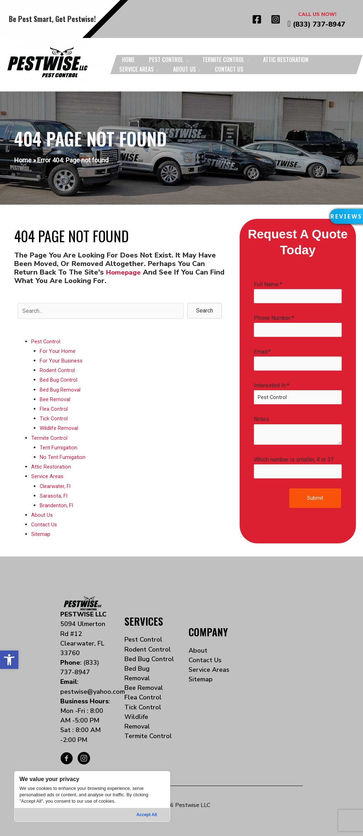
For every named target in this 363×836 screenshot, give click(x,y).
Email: (298, 360)
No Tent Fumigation (64, 457)
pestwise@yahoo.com (92, 691)
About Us (42, 514)
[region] (92, 796)
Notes (298, 432)
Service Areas (48, 476)
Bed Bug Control (60, 379)
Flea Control (54, 408)
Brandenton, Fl (57, 505)
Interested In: (298, 394)
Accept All (146, 814)
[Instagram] (275, 19)
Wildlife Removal (61, 428)
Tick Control (54, 418)
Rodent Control (58, 370)
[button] (9, 659)
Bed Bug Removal (62, 389)
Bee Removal (56, 399)
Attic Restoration (52, 466)
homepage (124, 272)
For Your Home (58, 351)
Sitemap (41, 534)
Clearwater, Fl (56, 486)
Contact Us (44, 524)
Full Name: (298, 292)
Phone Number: (298, 326)
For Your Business (62, 360)
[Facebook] (257, 19)
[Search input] (101, 311)
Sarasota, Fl (54, 495)
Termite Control (50, 437)
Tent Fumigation (59, 447)
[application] (186, 59)
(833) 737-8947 (319, 24)
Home (23, 160)
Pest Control (46, 341)
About (198, 650)
